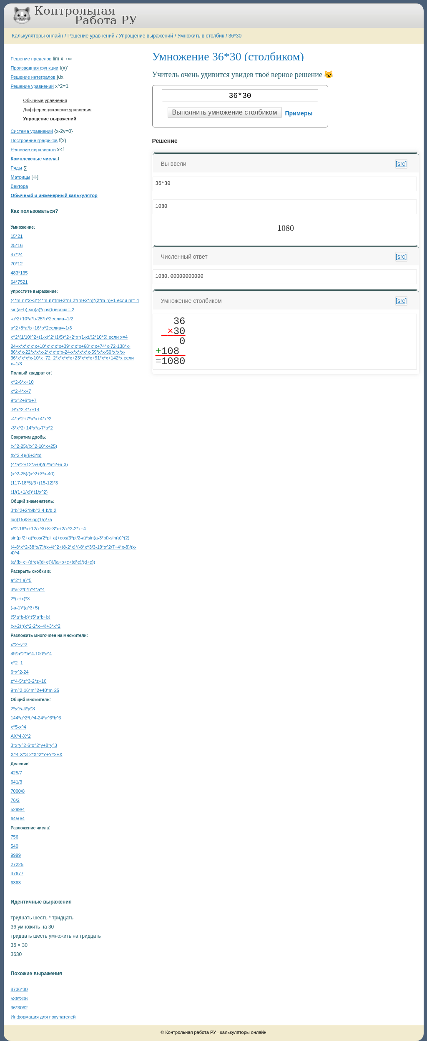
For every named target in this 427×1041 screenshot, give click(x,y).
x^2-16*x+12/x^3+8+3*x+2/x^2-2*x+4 (48, 528)
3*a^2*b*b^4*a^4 (28, 589)
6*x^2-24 (20, 671)
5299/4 (18, 809)
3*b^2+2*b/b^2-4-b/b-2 (34, 510)
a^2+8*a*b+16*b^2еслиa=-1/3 (41, 327)
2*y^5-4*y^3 (23, 708)
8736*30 (19, 989)
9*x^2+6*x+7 (24, 400)
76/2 (15, 800)
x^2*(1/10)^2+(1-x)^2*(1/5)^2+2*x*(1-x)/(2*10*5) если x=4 (69, 337)
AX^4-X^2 (21, 736)
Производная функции (34, 67)
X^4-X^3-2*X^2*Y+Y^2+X (37, 754)
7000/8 (18, 791)
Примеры (299, 113)
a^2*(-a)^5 (21, 580)
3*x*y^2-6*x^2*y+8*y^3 (34, 745)
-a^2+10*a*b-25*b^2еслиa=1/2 (42, 318)
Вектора (19, 186)
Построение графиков (34, 140)
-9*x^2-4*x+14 (25, 409)
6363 (16, 882)
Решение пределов (31, 58)
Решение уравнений (91, 36)
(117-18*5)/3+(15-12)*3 (34, 482)
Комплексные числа (34, 158)
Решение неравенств (33, 149)
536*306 (19, 998)
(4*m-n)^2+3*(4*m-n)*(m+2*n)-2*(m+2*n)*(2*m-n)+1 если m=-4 (75, 300)
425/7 (17, 772)
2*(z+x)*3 (20, 598)
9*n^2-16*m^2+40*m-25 (35, 690)
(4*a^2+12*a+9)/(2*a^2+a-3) (39, 464)
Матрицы (20, 177)
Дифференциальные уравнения (57, 109)
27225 (17, 864)
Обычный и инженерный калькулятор (54, 195)
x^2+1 (17, 662)
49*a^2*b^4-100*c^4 (31, 653)
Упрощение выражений (146, 36)
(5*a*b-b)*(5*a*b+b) (30, 616)
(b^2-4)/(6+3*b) (26, 455)
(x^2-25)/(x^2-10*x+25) (34, 446)
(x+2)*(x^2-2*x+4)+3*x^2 (35, 626)
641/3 (17, 781)
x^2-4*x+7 (21, 391)
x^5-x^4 (18, 726)
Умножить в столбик (201, 36)
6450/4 (18, 818)
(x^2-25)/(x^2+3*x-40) (33, 473)
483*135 (19, 272)
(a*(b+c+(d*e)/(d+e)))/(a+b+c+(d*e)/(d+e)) (53, 561)
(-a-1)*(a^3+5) (25, 607)
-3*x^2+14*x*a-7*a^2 (32, 427)
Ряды (16, 167)
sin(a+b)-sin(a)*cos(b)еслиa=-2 (43, 309)
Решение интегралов (33, 77)
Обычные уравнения (45, 100)
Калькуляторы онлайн (37, 36)
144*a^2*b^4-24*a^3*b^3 (36, 717)
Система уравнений (32, 131)
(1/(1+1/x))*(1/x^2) (29, 491)
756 (14, 836)
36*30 (235, 36)
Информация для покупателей (43, 1016)
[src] (401, 163)
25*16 (17, 245)
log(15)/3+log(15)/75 (31, 519)
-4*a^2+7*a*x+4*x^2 (31, 418)
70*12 (17, 263)
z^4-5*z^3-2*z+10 (29, 681)
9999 (16, 855)
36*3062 (19, 1007)
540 (14, 846)
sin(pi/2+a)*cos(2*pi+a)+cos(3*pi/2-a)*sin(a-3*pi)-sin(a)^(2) (70, 537)
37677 (17, 873)
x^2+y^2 (19, 644)
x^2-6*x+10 (22, 381)
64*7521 (19, 282)
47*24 (17, 254)
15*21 (17, 236)
